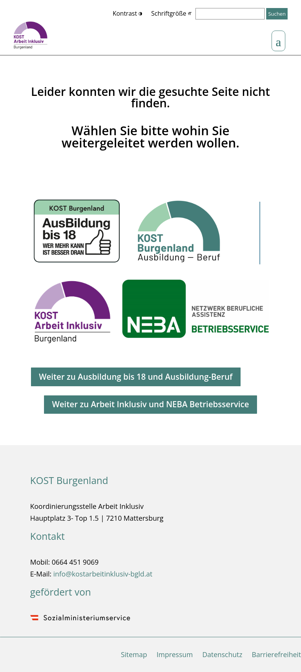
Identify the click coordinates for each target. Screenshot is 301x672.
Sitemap (134, 654)
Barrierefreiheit (276, 654)
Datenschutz (222, 654)
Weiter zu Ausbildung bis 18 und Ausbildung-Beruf (136, 376)
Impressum (174, 654)
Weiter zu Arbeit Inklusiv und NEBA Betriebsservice (150, 404)
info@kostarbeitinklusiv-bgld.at (102, 573)
